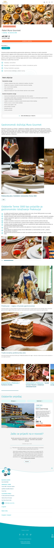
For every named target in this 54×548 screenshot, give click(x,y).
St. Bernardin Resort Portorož (8, 495)
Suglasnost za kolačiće (25, 543)
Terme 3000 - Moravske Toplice (8, 486)
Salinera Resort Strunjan (7, 497)
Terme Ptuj (4, 491)
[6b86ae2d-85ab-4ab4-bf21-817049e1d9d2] (27, 444)
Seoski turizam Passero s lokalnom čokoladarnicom (37, 385)
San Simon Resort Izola (6, 500)
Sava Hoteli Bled (5, 482)
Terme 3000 (6, 48)
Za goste (4, 506)
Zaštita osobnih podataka (29, 458)
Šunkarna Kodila (10, 384)
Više (39, 417)
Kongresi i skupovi (6, 515)
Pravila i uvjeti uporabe (25, 541)
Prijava (27, 461)
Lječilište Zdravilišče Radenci (8, 488)
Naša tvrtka (5, 511)
